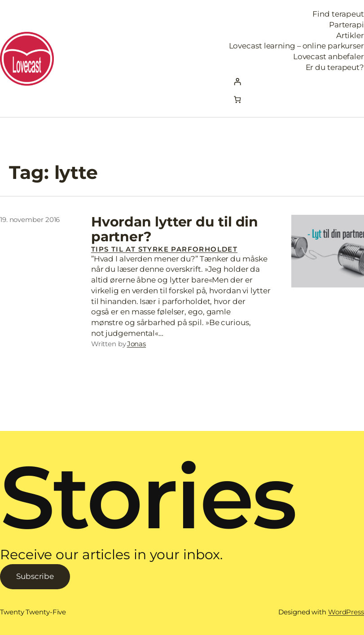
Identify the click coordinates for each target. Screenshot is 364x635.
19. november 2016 (30, 219)
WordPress (346, 612)
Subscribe (35, 576)
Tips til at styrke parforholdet (164, 249)
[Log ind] (296, 82)
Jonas (136, 343)
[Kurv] (237, 99)
